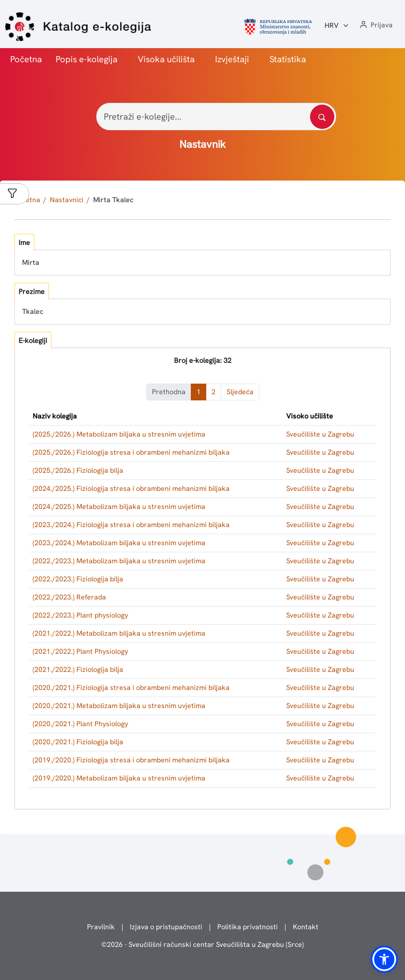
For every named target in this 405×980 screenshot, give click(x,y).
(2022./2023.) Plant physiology (80, 615)
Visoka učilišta (166, 59)
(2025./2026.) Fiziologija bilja (78, 470)
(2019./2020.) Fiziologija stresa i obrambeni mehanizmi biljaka (131, 760)
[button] (375, 25)
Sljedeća (240, 391)
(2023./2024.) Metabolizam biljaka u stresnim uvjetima (119, 542)
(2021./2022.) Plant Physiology (80, 651)
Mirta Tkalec (113, 199)
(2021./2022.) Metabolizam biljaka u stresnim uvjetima (119, 633)
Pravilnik (101, 926)
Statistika (287, 59)
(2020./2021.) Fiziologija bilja (78, 741)
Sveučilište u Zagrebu (320, 434)
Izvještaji (232, 59)
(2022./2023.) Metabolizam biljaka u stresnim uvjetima (119, 560)
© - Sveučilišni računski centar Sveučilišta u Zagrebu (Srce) (202, 944)
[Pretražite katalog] (322, 117)
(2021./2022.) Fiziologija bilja (78, 669)
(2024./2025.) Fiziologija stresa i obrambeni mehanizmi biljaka (131, 488)
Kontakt (305, 926)
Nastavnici (66, 199)
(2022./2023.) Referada (69, 597)
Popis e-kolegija (86, 59)
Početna (26, 59)
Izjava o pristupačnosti (166, 926)
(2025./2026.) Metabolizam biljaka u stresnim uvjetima (119, 434)
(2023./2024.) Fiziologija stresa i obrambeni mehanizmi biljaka (131, 524)
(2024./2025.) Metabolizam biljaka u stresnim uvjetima (119, 506)
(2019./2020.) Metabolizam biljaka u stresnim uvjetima (119, 778)
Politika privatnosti (247, 926)
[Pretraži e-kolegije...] (216, 116)
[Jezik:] (337, 26)
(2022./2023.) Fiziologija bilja (78, 579)
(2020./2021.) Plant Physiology (80, 723)
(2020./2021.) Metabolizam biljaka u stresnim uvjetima (119, 705)
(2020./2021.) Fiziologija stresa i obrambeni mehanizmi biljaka (131, 687)
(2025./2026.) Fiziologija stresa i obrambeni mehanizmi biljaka (131, 452)
